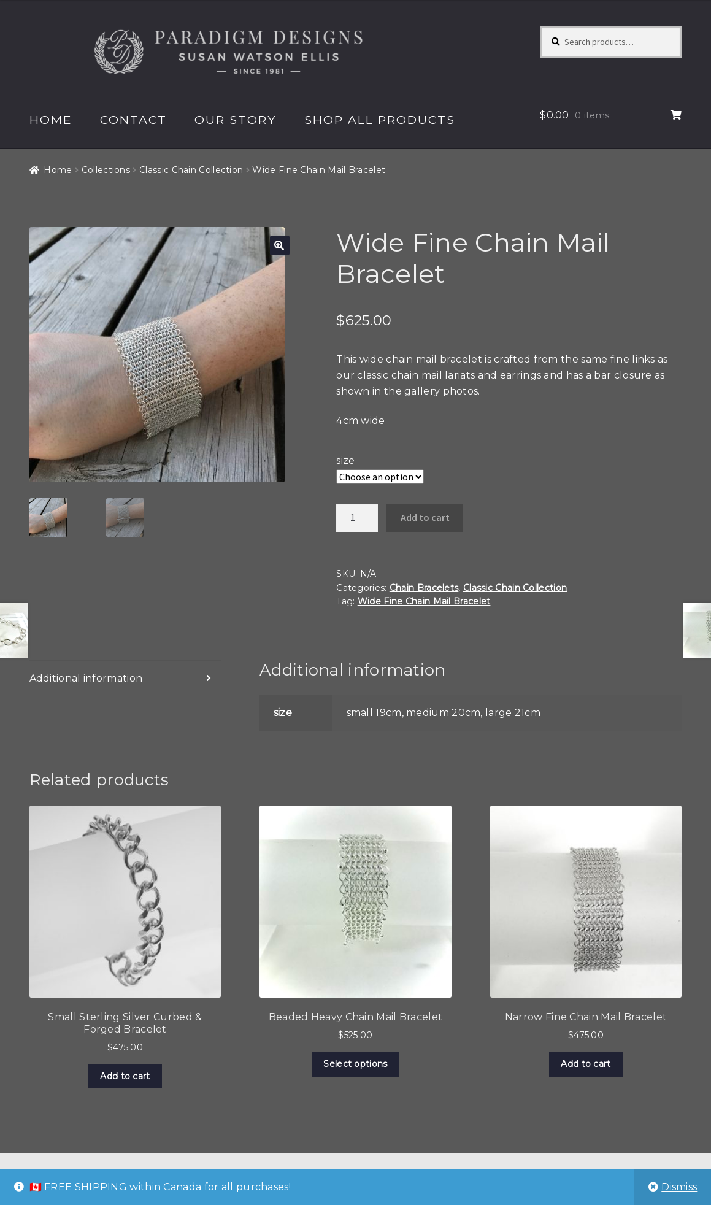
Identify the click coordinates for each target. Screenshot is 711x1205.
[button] (280, 245)
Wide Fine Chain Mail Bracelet (424, 601)
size (345, 460)
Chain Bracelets (424, 587)
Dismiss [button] (679, 1187)
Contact (133, 119)
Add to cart (425, 517)
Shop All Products (379, 119)
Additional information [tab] (86, 678)
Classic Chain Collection (191, 169)
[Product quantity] (357, 518)
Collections (106, 169)
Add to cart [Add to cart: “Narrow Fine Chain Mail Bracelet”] (585, 1063)
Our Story (235, 119)
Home (50, 119)
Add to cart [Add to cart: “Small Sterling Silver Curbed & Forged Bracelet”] (125, 1076)
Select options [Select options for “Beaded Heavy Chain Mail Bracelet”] (355, 1063)
